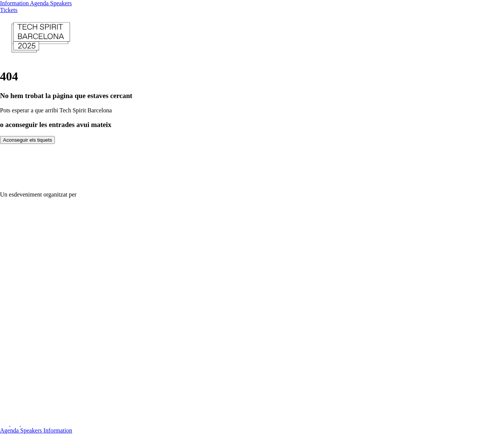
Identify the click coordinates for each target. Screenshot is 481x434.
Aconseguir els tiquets (27, 140)
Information (15, 3)
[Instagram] (16, 423)
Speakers (61, 3)
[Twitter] (25, 423)
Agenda (40, 3)
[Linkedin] (5, 423)
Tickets (9, 10)
